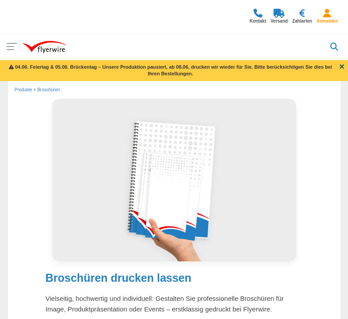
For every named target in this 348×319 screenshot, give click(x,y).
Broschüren (48, 89)
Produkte (23, 89)
